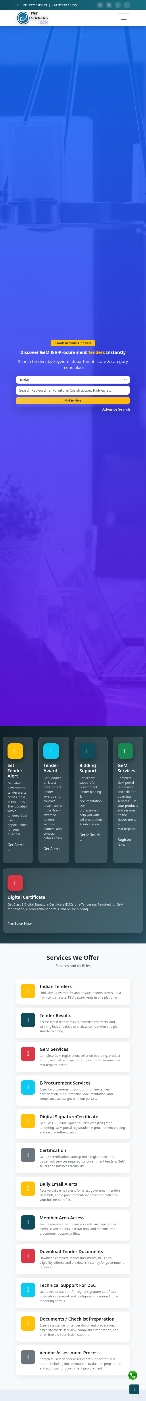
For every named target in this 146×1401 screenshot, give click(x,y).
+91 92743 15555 (64, 5)
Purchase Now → (22, 923)
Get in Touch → (89, 837)
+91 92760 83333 (34, 5)
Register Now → (125, 842)
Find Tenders (72, 400)
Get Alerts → (16, 847)
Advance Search (116, 409)
